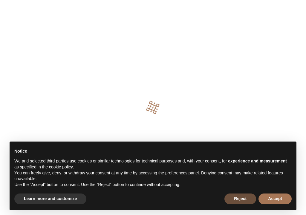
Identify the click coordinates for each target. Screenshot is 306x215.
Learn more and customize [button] (50, 198)
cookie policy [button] (61, 167)
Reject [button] (240, 198)
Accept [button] (275, 198)
